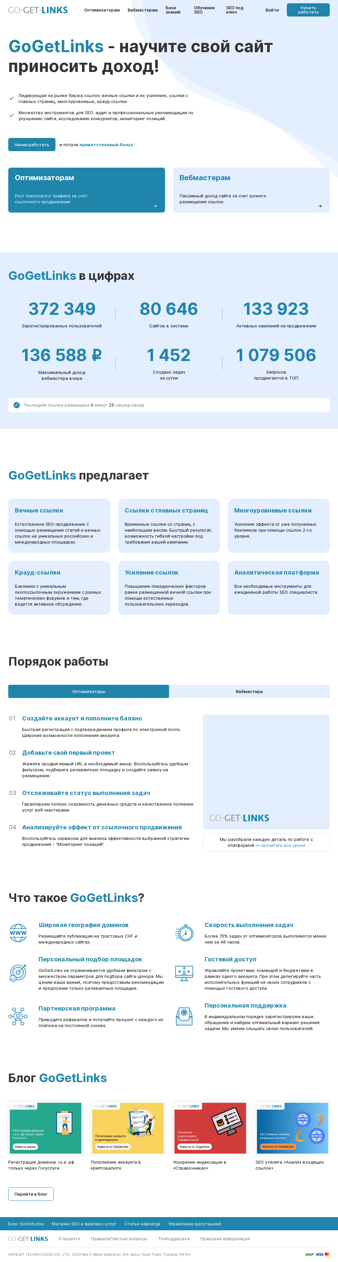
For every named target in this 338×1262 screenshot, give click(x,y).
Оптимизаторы (88, 691)
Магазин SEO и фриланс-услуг (84, 1223)
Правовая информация (225, 1238)
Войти (272, 10)
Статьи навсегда (142, 1223)
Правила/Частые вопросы (119, 1238)
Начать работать (308, 10)
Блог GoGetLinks (26, 1223)
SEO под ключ (235, 10)
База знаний (173, 10)
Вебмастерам (143, 10)
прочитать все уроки (283, 845)
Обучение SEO (204, 10)
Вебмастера (249, 691)
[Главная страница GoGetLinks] (38, 10)
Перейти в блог (31, 1194)
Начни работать (32, 144)
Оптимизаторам (102, 10)
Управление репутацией (194, 1223)
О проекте (69, 1238)
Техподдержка (174, 1238)
